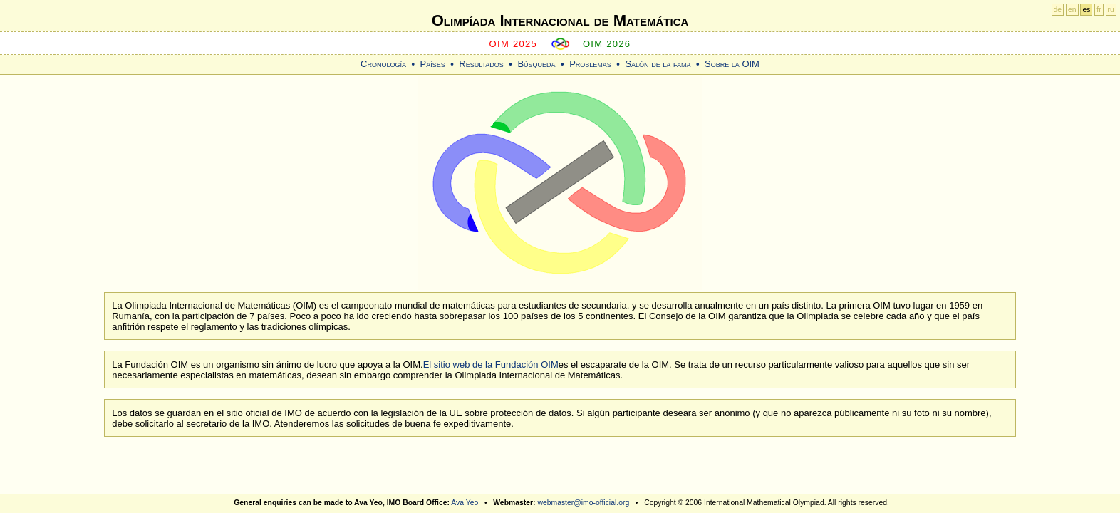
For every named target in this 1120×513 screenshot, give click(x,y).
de (1058, 10)
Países (432, 63)
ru (1111, 10)
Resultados (481, 63)
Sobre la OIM (732, 63)
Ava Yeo (464, 503)
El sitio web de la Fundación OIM (491, 364)
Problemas (590, 63)
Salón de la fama (657, 63)
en (1072, 10)
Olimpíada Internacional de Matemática (560, 20)
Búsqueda (536, 63)
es (1086, 10)
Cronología (383, 63)
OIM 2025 (513, 43)
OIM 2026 (607, 43)
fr (1098, 10)
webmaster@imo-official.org (583, 503)
